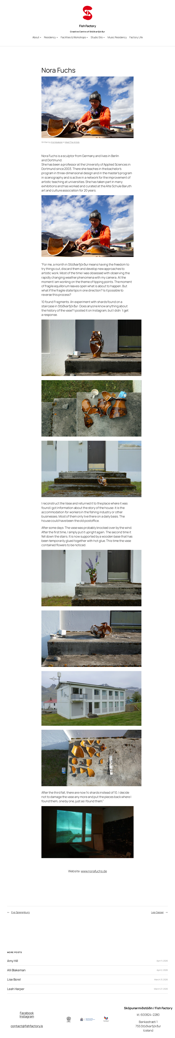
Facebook (27, 1013)
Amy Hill (12, 961)
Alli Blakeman (16, 970)
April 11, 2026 (162, 960)
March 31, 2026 (161, 979)
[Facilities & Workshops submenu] (87, 37)
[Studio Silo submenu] (104, 37)
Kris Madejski (57, 142)
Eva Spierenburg (20, 912)
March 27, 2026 (161, 988)
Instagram (27, 1016)
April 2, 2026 (162, 970)
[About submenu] (40, 37)
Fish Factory (87, 26)
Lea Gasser (157, 912)
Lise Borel (14, 979)
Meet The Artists (72, 142)
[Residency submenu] (57, 37)
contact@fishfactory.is (27, 1026)
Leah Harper (15, 989)
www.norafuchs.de (94, 871)
